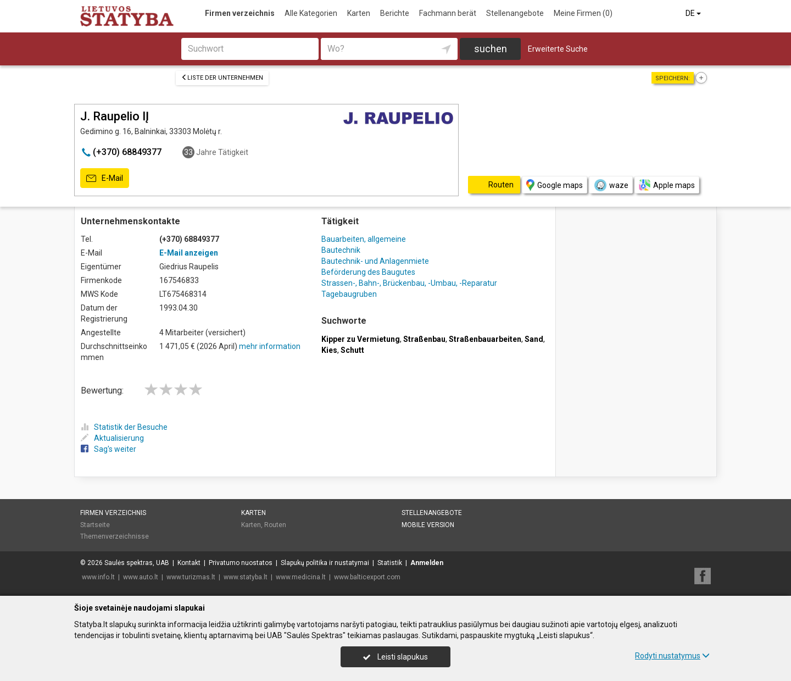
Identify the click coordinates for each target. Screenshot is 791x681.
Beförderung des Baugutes (368, 272)
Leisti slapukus (395, 656)
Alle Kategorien (311, 13)
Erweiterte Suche (558, 49)
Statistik (389, 563)
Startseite (95, 525)
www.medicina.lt (301, 577)
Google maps (554, 185)
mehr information (269, 346)
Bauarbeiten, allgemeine (363, 239)
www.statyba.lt (246, 577)
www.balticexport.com (367, 577)
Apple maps (667, 185)
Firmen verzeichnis (240, 13)
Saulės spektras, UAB (136, 563)
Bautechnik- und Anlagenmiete (375, 261)
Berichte (394, 13)
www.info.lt (98, 577)
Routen (275, 525)
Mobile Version (428, 525)
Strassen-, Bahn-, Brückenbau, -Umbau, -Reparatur (409, 283)
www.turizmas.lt (190, 577)
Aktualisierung (112, 438)
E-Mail (104, 179)
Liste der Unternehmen (222, 77)
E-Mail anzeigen (188, 252)
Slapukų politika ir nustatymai (325, 563)
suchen (490, 48)
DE (694, 13)
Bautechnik (340, 250)
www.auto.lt (140, 577)
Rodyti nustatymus (672, 655)
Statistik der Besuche (124, 427)
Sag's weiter (108, 449)
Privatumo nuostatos (240, 563)
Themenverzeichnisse (114, 536)
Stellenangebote (515, 13)
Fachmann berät (447, 13)
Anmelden (426, 563)
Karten (358, 13)
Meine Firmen (583, 13)
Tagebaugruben (349, 294)
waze (610, 185)
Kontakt (188, 563)
